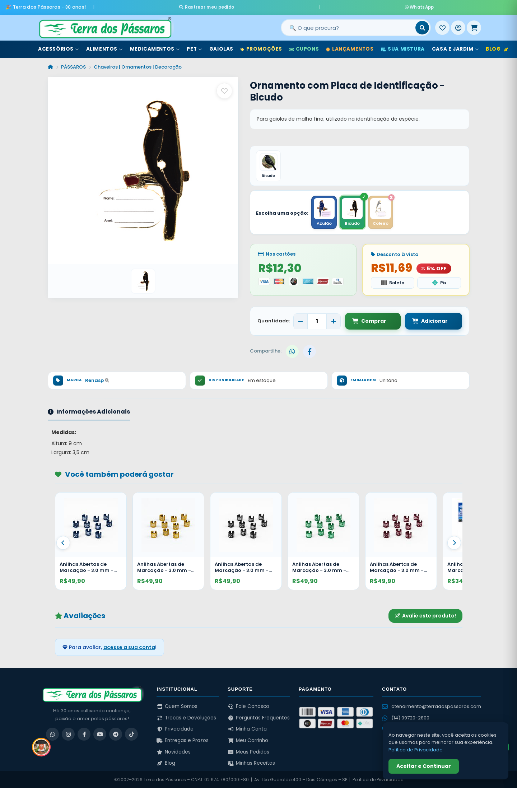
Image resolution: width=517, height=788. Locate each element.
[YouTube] (99, 733)
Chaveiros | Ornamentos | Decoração (138, 64)
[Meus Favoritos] (442, 25)
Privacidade (175, 728)
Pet (194, 46)
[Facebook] (84, 733)
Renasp (97, 379)
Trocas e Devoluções (186, 716)
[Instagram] (68, 733)
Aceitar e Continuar (423, 766)
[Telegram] (115, 733)
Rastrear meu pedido (283, 6)
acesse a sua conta (129, 646)
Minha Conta (247, 728)
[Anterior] (63, 542)
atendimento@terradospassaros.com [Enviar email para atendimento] (431, 705)
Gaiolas (221, 46)
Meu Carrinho (248, 739)
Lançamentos (349, 46)
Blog (497, 46)
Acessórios (58, 46)
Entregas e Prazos (183, 739)
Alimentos (104, 46)
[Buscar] (422, 25)
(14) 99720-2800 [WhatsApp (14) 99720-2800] (405, 717)
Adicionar (423, 320)
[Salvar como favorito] (224, 88)
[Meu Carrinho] (474, 25)
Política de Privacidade (378, 779)
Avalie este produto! (425, 615)
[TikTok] (131, 733)
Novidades (174, 750)
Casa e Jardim (455, 46)
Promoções (261, 46)
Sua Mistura (403, 46)
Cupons (304, 46)
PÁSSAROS (73, 64)
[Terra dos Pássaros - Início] (105, 24)
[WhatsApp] (52, 733)
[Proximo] (454, 542)
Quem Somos (177, 705)
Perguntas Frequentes (259, 716)
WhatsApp (343, 6)
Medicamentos (155, 46)
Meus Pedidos (248, 750)
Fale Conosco (248, 705)
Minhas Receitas (251, 762)
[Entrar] (458, 25)
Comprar (369, 320)
